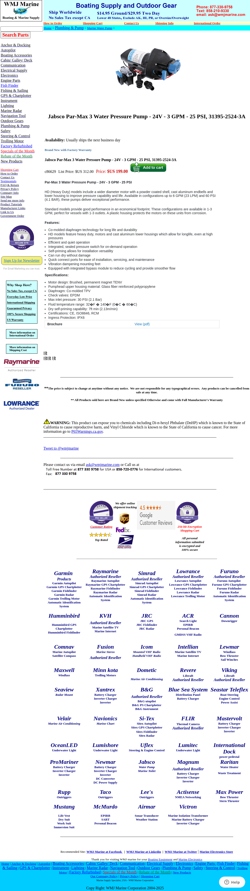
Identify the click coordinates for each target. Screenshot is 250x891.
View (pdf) (142, 324)
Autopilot (44, 864)
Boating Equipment (160, 859)
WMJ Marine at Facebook (104, 851)
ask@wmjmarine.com (102, 465)
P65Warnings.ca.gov (87, 431)
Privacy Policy (129, 876)
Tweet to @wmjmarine (61, 448)
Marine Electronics (190, 859)
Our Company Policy (104, 876)
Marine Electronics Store (216, 851)
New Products (182, 872)
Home (48, 28)
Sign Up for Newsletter (22, 260)
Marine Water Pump (99, 28)
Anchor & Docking (23, 864)
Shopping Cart (150, 876)
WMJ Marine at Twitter (181, 851)
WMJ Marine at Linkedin (143, 851)
